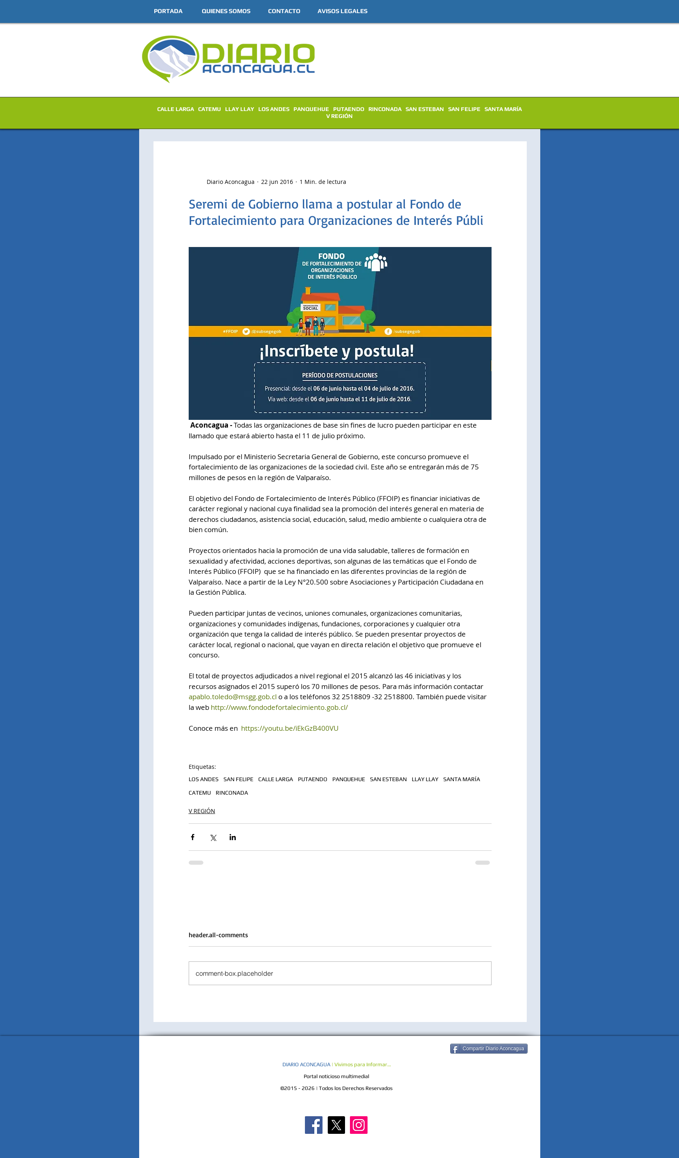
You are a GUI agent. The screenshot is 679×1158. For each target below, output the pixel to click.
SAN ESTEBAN (425, 109)
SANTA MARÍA (503, 109)
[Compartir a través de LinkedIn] (233, 837)
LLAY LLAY (239, 109)
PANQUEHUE (311, 109)
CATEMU (209, 109)
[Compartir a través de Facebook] (192, 837)
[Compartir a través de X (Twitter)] (213, 837)
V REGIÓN (339, 116)
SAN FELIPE (464, 109)
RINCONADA (385, 109)
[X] (336, 1125)
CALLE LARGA (175, 109)
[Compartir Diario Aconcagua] (489, 1049)
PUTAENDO (348, 109)
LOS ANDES (273, 109)
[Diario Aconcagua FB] (314, 1125)
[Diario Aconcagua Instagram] (359, 1125)
